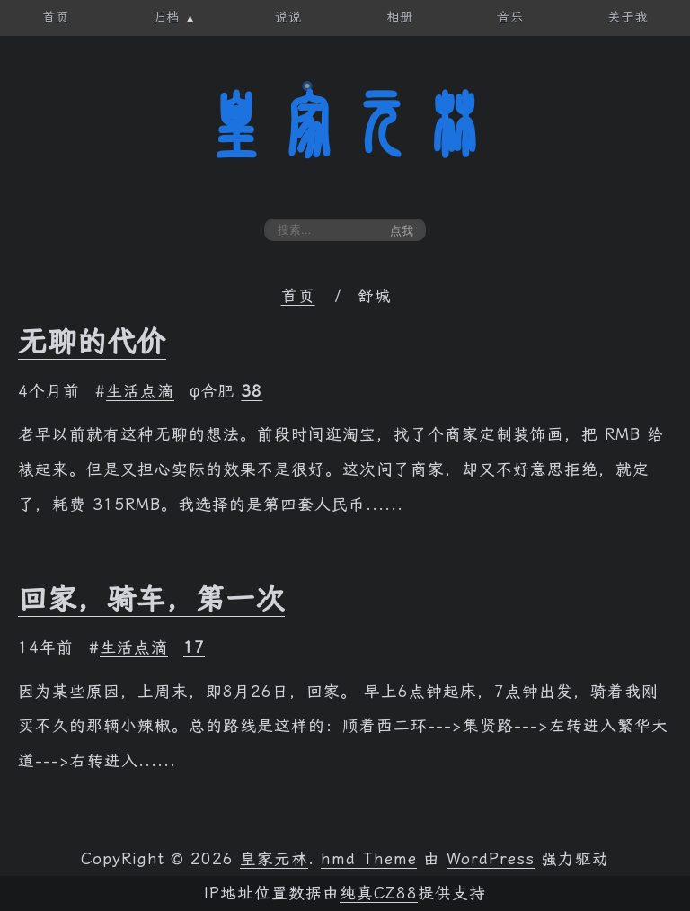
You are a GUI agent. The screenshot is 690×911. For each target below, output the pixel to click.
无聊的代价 (92, 342)
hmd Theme (369, 859)
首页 (298, 296)
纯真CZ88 (379, 893)
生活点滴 (140, 391)
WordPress (491, 859)
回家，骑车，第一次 (151, 599)
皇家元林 (345, 125)
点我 (401, 230)
